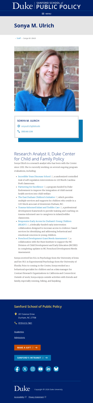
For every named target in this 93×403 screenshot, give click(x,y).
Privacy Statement (36, 397)
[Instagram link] (33, 369)
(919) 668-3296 (27, 131)
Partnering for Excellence (30, 187)
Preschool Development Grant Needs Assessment (42, 238)
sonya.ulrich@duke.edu (30, 126)
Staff (19, 38)
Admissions (19, 337)
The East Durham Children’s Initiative (36, 197)
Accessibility (19, 397)
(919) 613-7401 (25, 323)
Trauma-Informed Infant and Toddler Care (39, 207)
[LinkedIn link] (48, 369)
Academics (19, 331)
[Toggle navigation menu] (46, 13)
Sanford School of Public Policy (38, 306)
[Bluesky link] (56, 369)
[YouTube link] (40, 369)
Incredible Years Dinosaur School (34, 176)
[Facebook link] (17, 369)
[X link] (25, 369)
